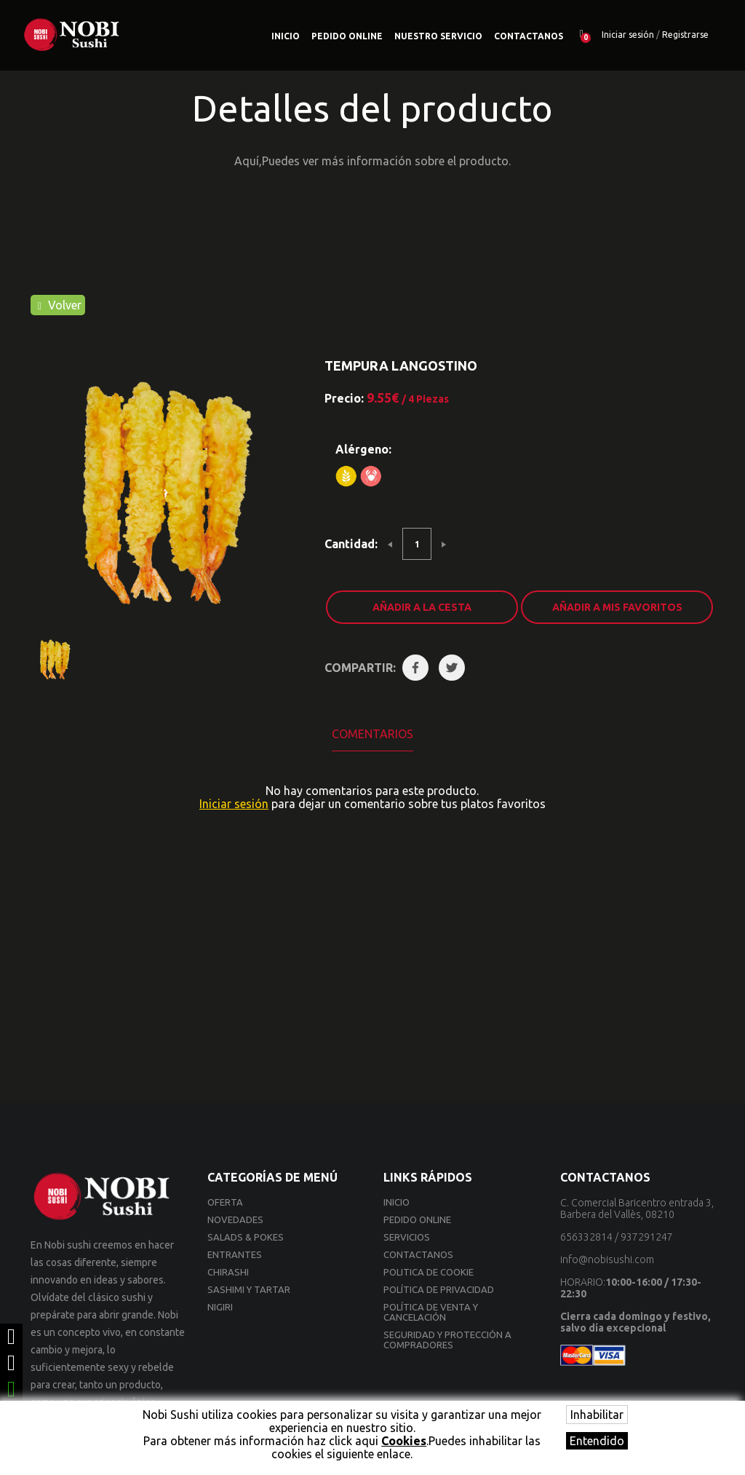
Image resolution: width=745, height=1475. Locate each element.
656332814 (586, 1237)
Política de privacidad (438, 1289)
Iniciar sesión (628, 34)
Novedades (235, 1219)
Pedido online (347, 36)
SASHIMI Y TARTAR (248, 1289)
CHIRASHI (228, 1272)
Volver (59, 305)
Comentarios (372, 733)
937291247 (647, 1237)
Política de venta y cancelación (430, 1312)
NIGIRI (220, 1307)
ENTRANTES (234, 1254)
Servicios (406, 1237)
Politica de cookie (428, 1272)
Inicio (285, 36)
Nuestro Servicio (438, 36)
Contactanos (528, 36)
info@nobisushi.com (607, 1259)
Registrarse (685, 34)
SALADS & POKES (245, 1237)
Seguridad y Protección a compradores (447, 1339)
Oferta (225, 1202)
